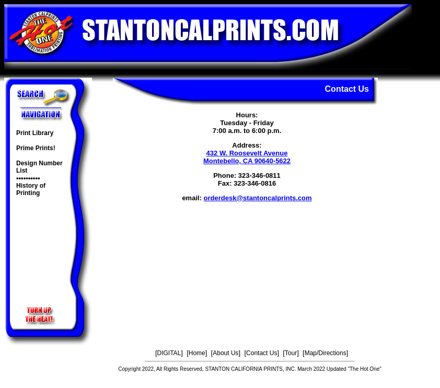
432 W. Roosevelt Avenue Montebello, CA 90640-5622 (247, 157)
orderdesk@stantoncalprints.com (258, 198)
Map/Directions (325, 353)
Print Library (34, 133)
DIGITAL (169, 353)
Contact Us (261, 353)
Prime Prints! (35, 148)
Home (197, 353)
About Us (225, 353)
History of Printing (30, 189)
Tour (291, 353)
